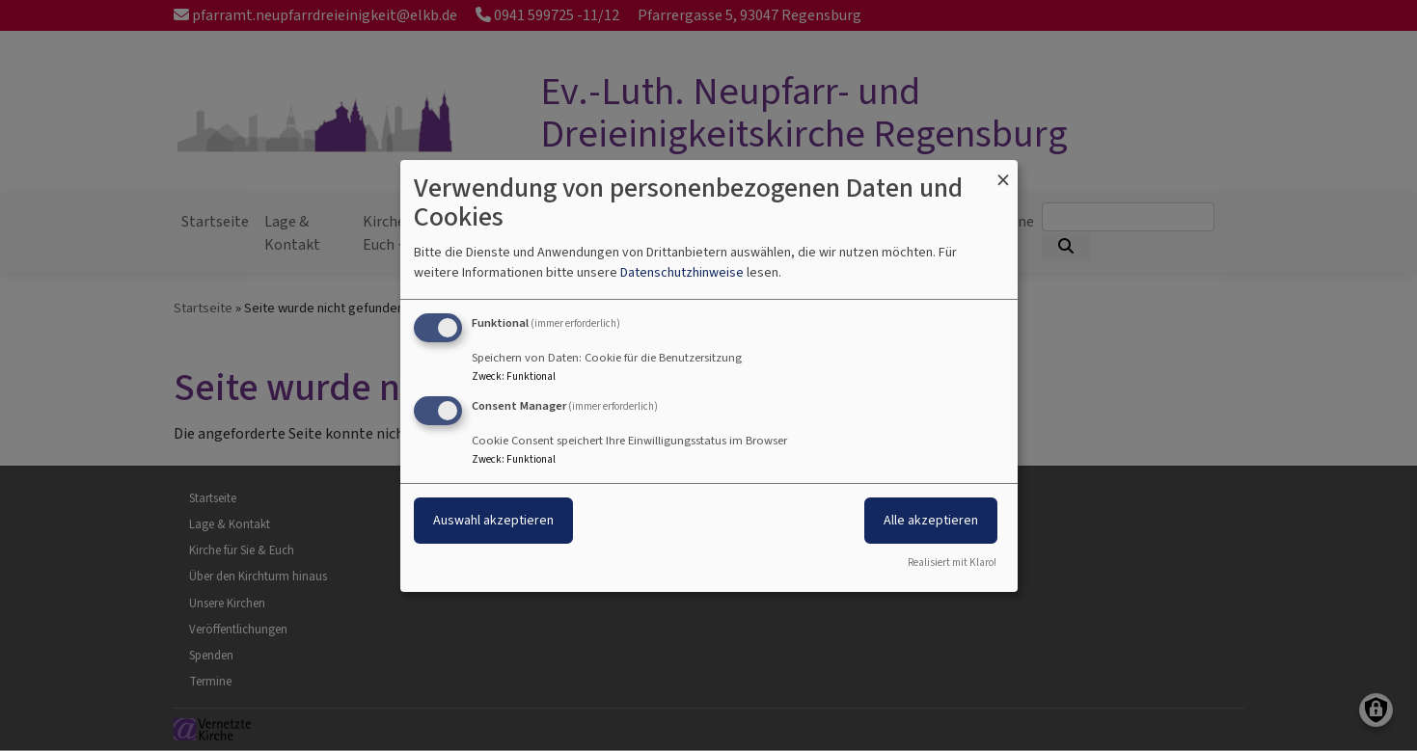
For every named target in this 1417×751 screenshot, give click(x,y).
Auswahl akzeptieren (493, 520)
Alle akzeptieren (931, 520)
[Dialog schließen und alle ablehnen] (1003, 171)
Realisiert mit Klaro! (952, 562)
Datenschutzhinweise (682, 272)
